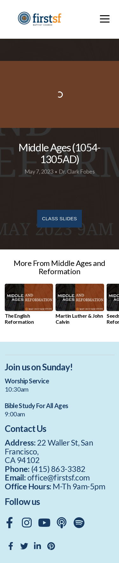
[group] (29, 306)
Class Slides (59, 218)
